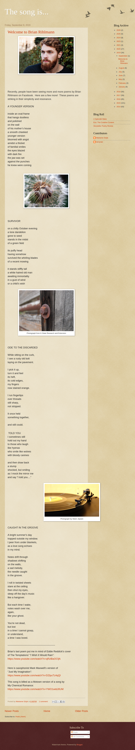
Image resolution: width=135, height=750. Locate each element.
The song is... (27, 11)
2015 (119, 103)
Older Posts (81, 711)
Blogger (80, 745)
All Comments (77, 737)
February (122, 83)
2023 (119, 41)
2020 (119, 49)
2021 (119, 45)
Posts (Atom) (21, 717)
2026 (119, 30)
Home (47, 711)
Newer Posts (12, 711)
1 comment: (44, 701)
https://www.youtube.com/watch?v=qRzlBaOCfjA (34, 658)
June (121, 75)
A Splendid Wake (100, 119)
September (123, 56)
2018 (119, 92)
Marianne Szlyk (102, 138)
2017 (119, 95)
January (122, 87)
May (120, 79)
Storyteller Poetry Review (103, 126)
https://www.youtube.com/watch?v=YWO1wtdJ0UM (36, 689)
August (122, 68)
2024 (119, 38)
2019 (119, 53)
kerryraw (99, 142)
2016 (119, 99)
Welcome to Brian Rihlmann (31, 32)
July (120, 72)
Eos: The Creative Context (103, 122)
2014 (119, 107)
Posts (74, 732)
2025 (119, 34)
